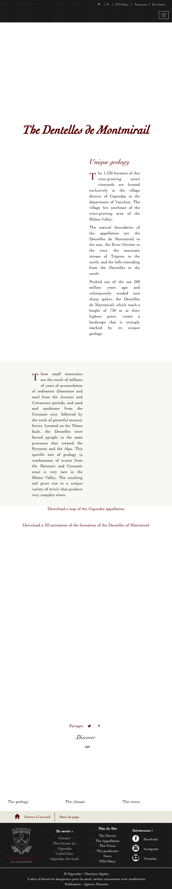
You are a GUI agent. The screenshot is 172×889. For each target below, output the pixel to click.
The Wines (107, 846)
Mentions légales (96, 874)
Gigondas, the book (64, 859)
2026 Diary (122, 4)
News (107, 856)
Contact (64, 838)
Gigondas (75, 874)
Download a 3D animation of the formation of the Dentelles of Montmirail (86, 525)
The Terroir (107, 836)
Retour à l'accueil (37, 817)
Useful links (64, 854)
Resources (141, 4)
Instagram (145, 849)
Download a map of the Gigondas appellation (86, 508)
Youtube (144, 859)
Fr (108, 4)
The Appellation (108, 841)
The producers (107, 851)
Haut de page (69, 817)
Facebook (145, 839)
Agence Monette (96, 884)
